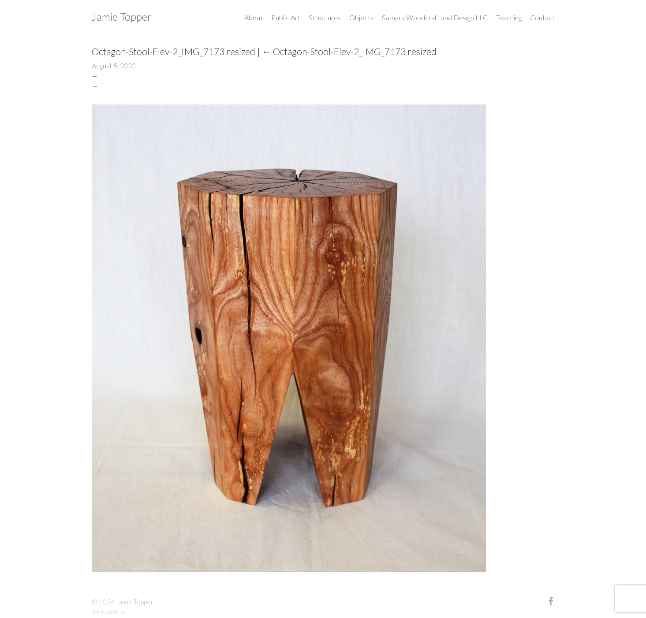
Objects (361, 17)
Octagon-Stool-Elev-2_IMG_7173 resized (349, 51)
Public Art (285, 17)
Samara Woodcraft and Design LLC (435, 17)
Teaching (509, 17)
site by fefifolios (109, 612)
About (253, 17)
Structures (325, 17)
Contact (542, 17)
